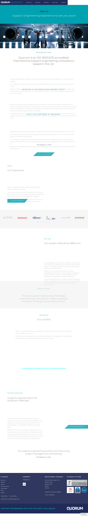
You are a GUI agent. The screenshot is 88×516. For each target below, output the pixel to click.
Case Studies (4, 488)
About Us (3, 480)
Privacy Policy (13, 496)
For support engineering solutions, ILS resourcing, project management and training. (44, 463)
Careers (3, 492)
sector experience (76, 430)
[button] (84, 514)
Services (3, 482)
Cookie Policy (4, 496)
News (2, 490)
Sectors (3, 484)
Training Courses (5, 486)
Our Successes (17, 204)
